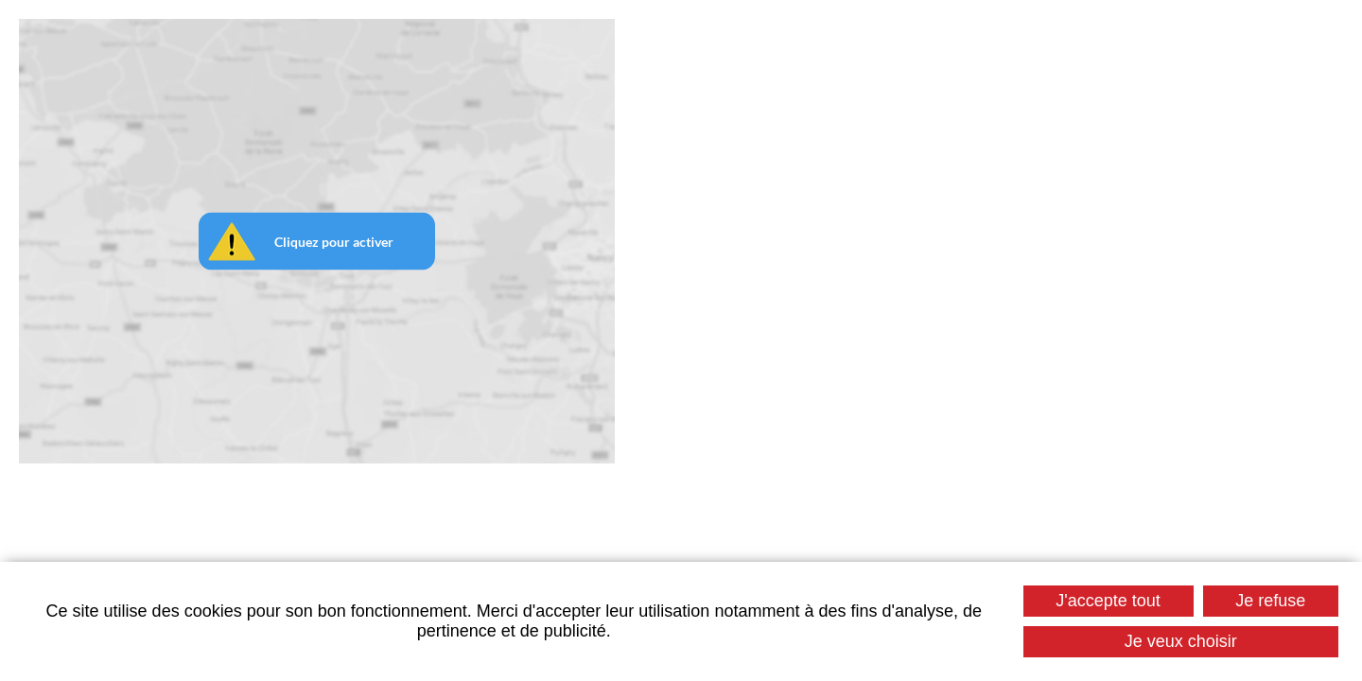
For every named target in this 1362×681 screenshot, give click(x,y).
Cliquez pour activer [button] (333, 242)
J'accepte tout (1108, 600)
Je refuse (1270, 600)
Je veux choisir (1181, 641)
